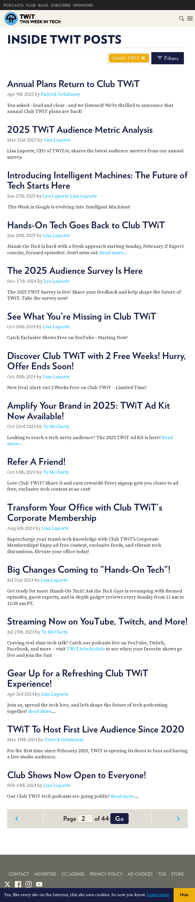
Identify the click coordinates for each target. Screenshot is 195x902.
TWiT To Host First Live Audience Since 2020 (95, 729)
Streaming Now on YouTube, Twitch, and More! (97, 621)
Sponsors (83, 5)
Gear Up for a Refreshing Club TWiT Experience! (77, 678)
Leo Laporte (56, 196)
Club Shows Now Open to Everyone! (76, 774)
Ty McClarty (56, 426)
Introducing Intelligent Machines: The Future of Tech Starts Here (97, 180)
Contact (18, 874)
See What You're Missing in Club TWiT (81, 316)
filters (168, 57)
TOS (162, 874)
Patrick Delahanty (60, 94)
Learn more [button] (158, 895)
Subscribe (61, 5)
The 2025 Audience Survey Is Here (75, 270)
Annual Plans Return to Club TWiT (73, 83)
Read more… (113, 253)
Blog (43, 5)
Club (31, 5)
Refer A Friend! (36, 461)
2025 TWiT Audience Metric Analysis (80, 129)
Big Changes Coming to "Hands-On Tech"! (88, 569)
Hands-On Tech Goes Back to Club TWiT (86, 224)
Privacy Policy (106, 874)
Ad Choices (140, 874)
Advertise (45, 874)
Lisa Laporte (57, 140)
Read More (40, 711)
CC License (72, 874)
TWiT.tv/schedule (85, 649)
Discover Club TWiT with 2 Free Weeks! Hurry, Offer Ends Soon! (96, 360)
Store (177, 874)
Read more (122, 796)
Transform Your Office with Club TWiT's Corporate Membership (84, 512)
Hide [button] (184, 894)
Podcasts (13, 5)
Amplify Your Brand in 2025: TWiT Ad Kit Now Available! (88, 410)
